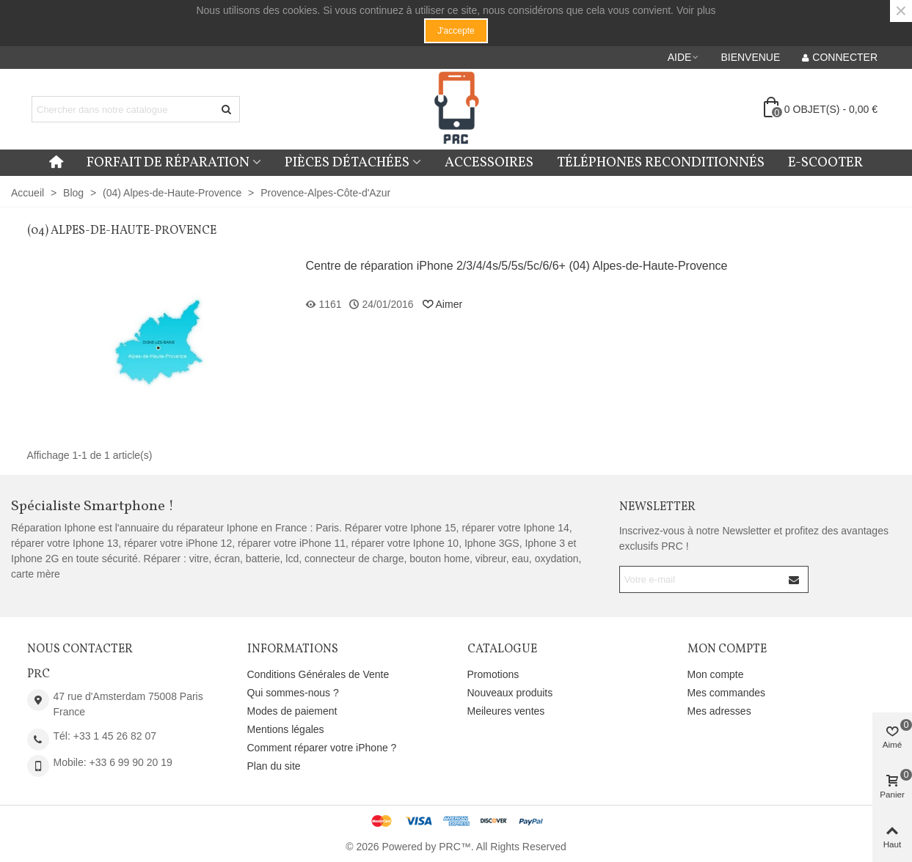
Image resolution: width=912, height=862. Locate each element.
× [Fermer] (901, 11)
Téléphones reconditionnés (661, 162)
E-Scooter (825, 162)
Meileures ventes (506, 711)
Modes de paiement (292, 711)
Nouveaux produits (510, 693)
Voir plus (696, 10)
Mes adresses (719, 711)
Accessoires (489, 162)
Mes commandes (726, 693)
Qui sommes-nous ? (293, 693)
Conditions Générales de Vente (318, 674)
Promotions (493, 674)
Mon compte (715, 674)
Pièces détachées (347, 162)
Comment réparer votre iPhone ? (322, 748)
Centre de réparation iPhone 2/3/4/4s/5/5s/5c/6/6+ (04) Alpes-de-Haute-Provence (517, 265)
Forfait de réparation (168, 162)
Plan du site (274, 766)
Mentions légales (285, 729)
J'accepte (455, 31)
